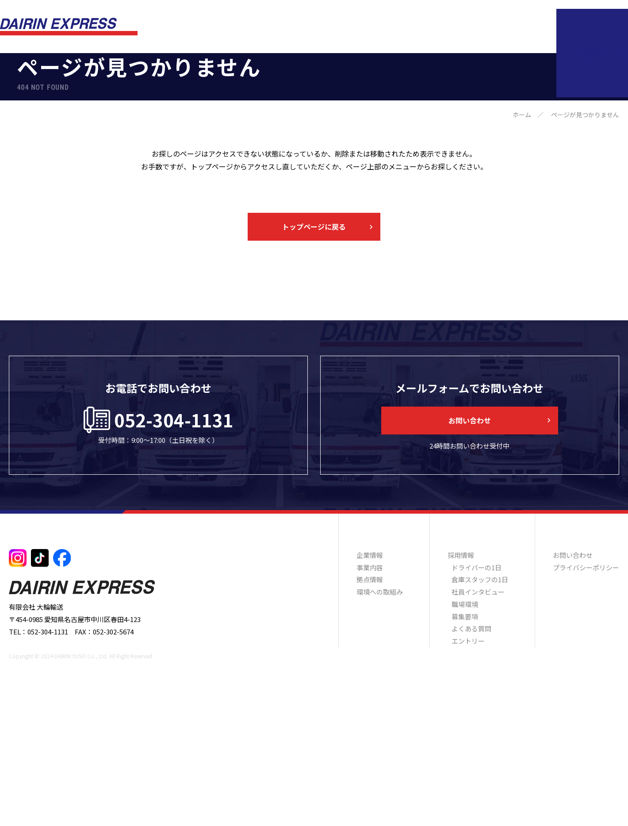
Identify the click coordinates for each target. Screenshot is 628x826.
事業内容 (365, 26)
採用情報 (514, 26)
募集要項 (465, 746)
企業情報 (323, 26)
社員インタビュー (478, 721)
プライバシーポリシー (586, 697)
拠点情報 (408, 26)
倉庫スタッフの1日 (480, 709)
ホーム (522, 244)
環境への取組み (461, 26)
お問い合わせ (576, 26)
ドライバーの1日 (477, 697)
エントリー (468, 770)
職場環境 (465, 733)
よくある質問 (471, 758)
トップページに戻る (314, 356)
